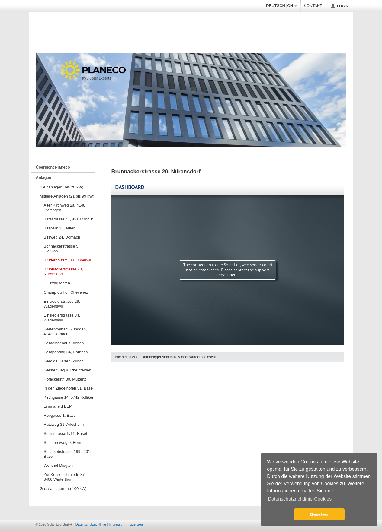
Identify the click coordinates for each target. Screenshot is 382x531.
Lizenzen (136, 524)
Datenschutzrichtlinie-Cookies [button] (300, 498)
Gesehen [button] (319, 514)
